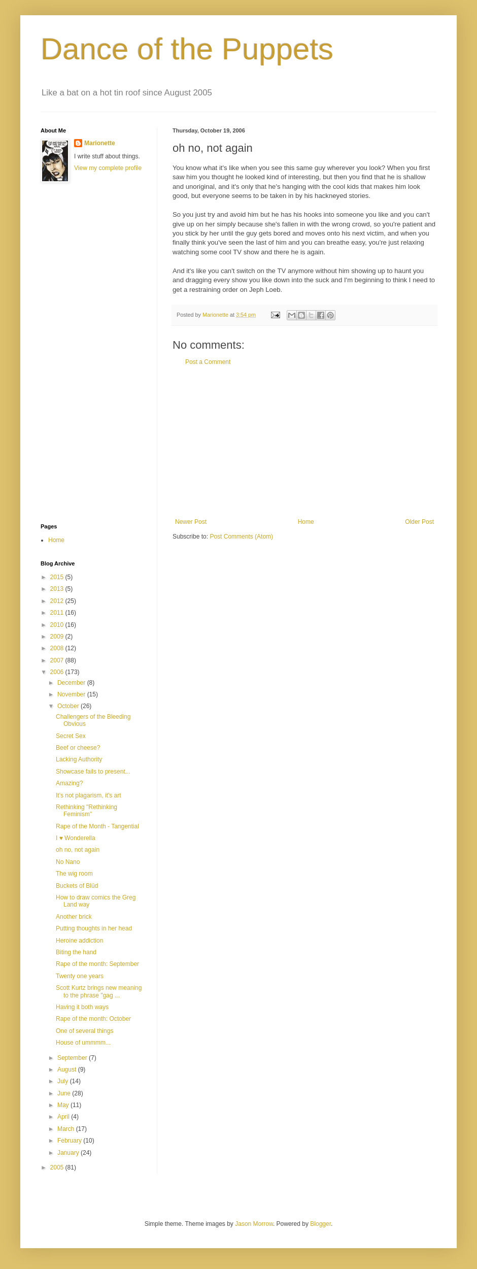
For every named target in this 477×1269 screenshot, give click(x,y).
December (72, 682)
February (70, 1140)
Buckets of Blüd (77, 885)
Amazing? (69, 783)
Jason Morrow (254, 1223)
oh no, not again (77, 849)
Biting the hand (76, 952)
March (66, 1128)
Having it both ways (82, 1007)
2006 (57, 672)
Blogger (320, 1223)
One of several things (84, 1030)
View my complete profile (108, 168)
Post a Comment (207, 361)
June (64, 1093)
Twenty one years (80, 976)
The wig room (74, 873)
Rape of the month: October (93, 1018)
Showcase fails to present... (93, 771)
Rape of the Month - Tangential (97, 826)
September (73, 1057)
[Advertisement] (304, 442)
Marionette (99, 143)
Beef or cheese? (78, 747)
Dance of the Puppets (187, 49)
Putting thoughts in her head (94, 928)
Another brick (74, 916)
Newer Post (191, 521)
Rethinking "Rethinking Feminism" (86, 811)
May (64, 1105)
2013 (57, 588)
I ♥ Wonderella (75, 838)
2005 (57, 1167)
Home (306, 521)
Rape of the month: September (97, 963)
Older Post (419, 521)
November (72, 694)
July (63, 1081)
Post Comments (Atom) (241, 536)
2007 (57, 660)
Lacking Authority (79, 759)
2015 (57, 577)
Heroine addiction (79, 940)
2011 (57, 612)
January (69, 1152)
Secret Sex (71, 736)
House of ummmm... (83, 1042)
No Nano (68, 861)
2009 (57, 636)
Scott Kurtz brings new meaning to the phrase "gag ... (99, 991)
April (64, 1116)
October (69, 706)
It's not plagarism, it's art (88, 795)
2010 (57, 624)
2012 (57, 601)
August (67, 1069)
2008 (57, 648)
